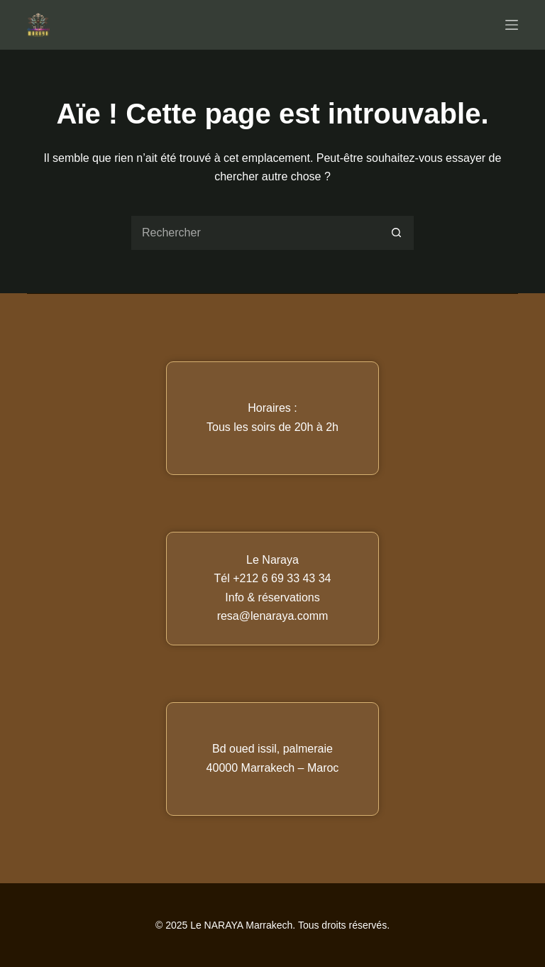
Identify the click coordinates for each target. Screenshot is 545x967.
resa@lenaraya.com (268, 616)
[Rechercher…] (255, 233)
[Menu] (511, 24)
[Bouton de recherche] (396, 233)
